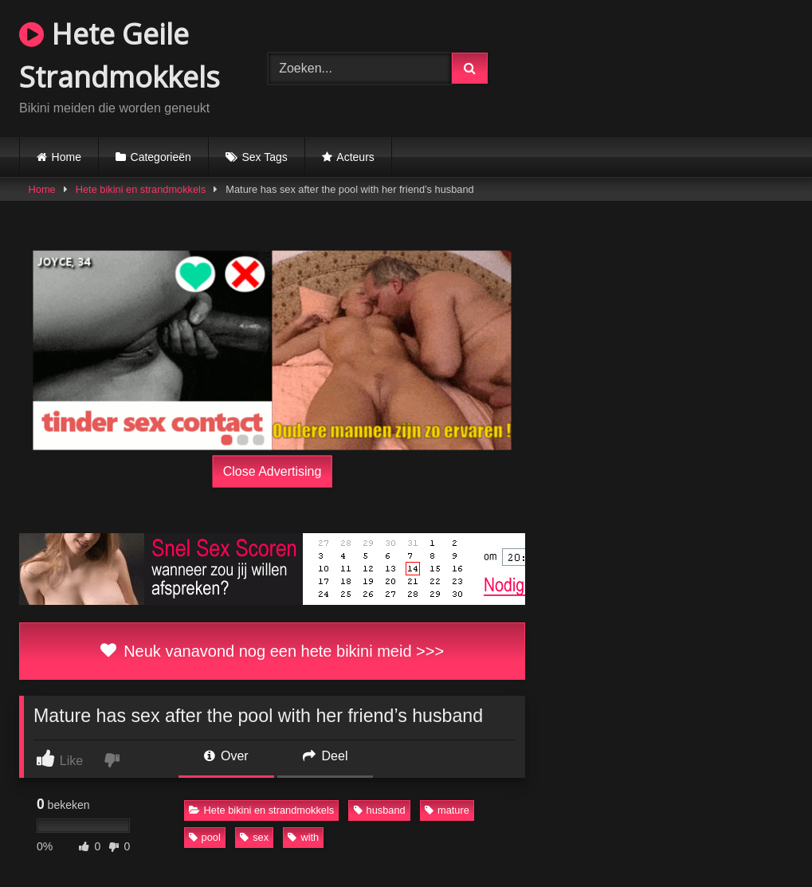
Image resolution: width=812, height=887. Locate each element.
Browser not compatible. (662, 66)
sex (254, 837)
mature (447, 810)
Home (66, 157)
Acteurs (355, 157)
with (303, 837)
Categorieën (161, 157)
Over (226, 756)
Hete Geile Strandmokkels (119, 55)
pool (205, 837)
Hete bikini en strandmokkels (141, 189)
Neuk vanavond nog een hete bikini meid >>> (272, 651)
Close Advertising (272, 470)
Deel (325, 756)
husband (380, 810)
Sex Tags (264, 157)
